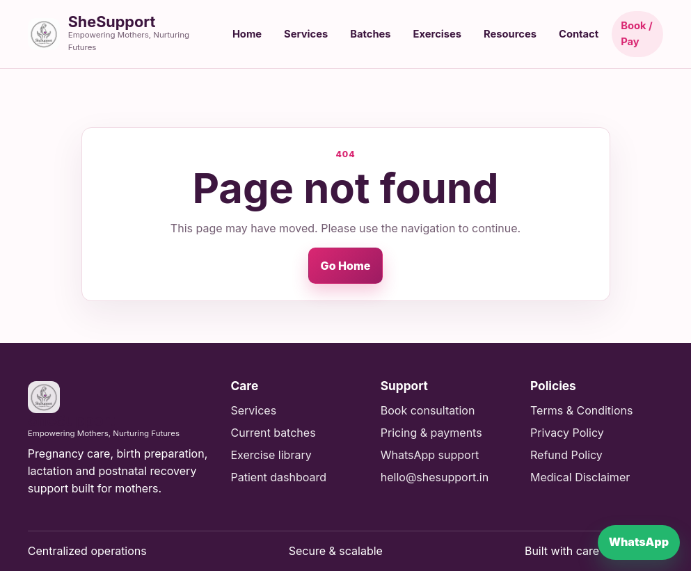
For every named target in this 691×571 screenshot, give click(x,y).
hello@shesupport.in (435, 477)
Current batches (272, 433)
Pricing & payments (431, 433)
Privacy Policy (567, 433)
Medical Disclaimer (580, 477)
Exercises (437, 34)
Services (306, 34)
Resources (510, 34)
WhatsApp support (430, 455)
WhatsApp (639, 542)
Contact (578, 34)
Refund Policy (566, 455)
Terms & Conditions (581, 410)
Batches (370, 34)
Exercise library (270, 455)
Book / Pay (637, 33)
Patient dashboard (278, 477)
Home (247, 34)
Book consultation (428, 410)
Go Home (346, 266)
